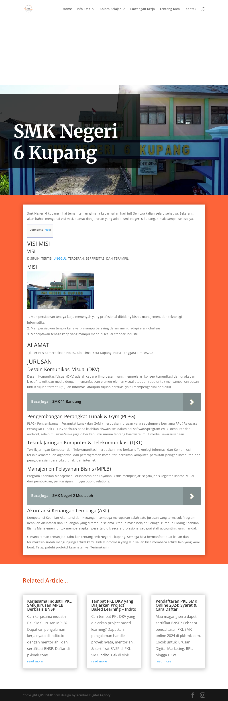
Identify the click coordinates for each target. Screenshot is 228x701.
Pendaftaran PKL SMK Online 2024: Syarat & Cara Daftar (176, 605)
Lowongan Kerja (142, 9)
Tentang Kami (170, 9)
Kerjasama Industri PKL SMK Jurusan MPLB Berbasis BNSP (49, 605)
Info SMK (83, 9)
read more (35, 661)
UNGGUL (59, 258)
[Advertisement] (114, 51)
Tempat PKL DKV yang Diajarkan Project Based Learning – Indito (113, 605)
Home (67, 9)
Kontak (190, 9)
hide (47, 230)
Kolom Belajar (110, 9)
